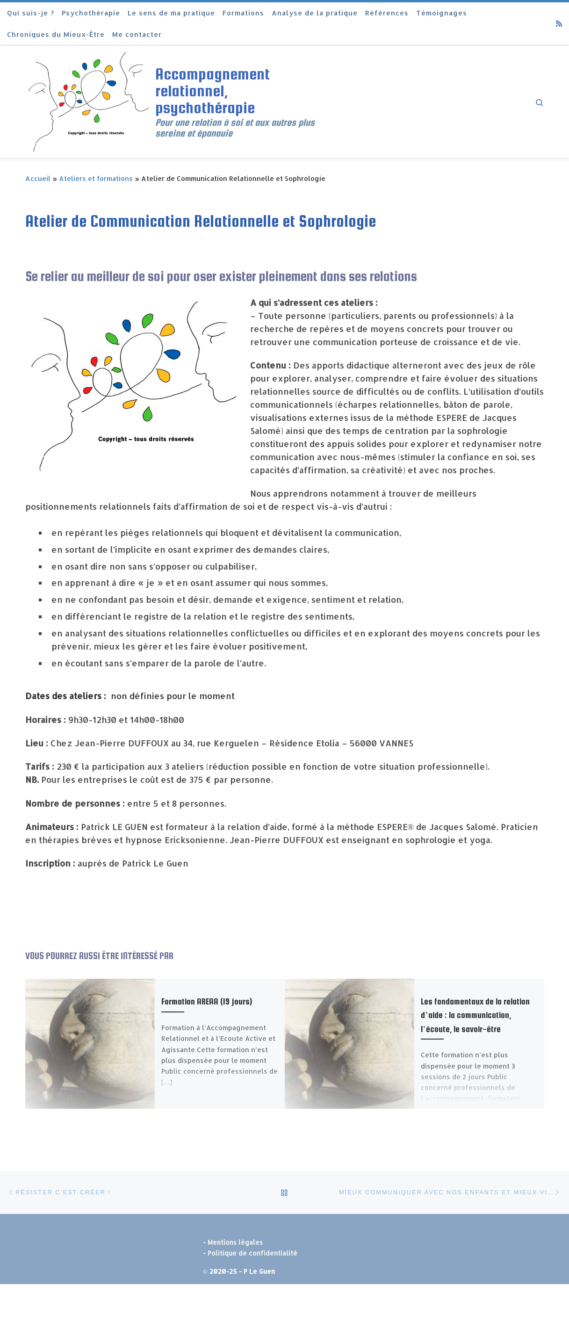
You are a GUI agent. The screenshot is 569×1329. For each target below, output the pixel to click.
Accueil (37, 178)
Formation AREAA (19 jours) (206, 1001)
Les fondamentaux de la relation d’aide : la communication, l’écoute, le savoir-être (475, 1015)
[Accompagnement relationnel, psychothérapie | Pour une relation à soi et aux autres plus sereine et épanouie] (88, 100)
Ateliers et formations (96, 178)
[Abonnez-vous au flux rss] (559, 23)
